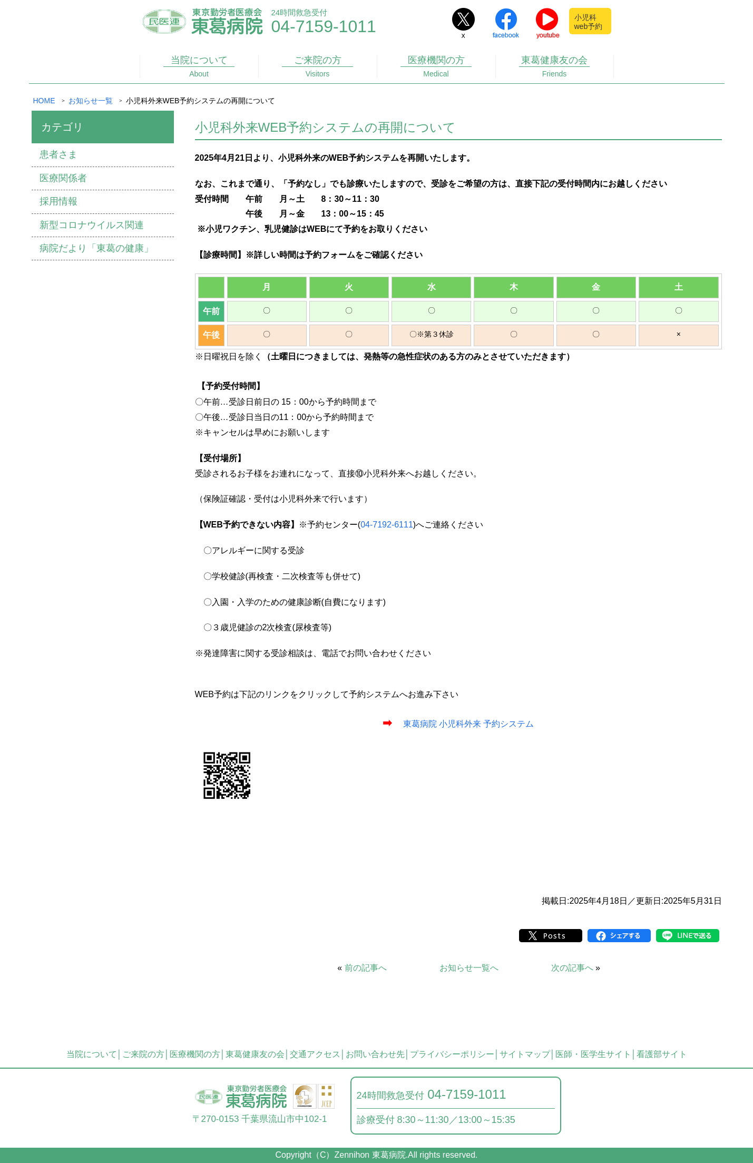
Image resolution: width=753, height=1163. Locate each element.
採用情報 (58, 201)
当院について (198, 66)
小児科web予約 (588, 22)
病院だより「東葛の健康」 (96, 248)
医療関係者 (63, 178)
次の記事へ (572, 967)
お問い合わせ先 (375, 1054)
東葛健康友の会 (554, 66)
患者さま (58, 154)
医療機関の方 (435, 66)
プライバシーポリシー (452, 1054)
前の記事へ (366, 967)
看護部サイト (662, 1054)
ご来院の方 (317, 66)
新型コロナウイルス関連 (92, 225)
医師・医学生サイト (593, 1054)
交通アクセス (315, 1054)
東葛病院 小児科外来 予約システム (468, 723)
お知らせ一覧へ (468, 967)
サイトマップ (525, 1054)
